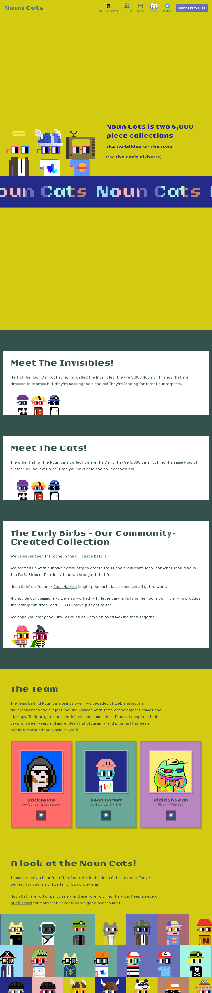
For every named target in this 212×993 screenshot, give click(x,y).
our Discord (21, 903)
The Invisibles (124, 147)
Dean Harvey (65, 586)
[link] (24, 8)
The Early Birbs (134, 157)
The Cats (162, 147)
